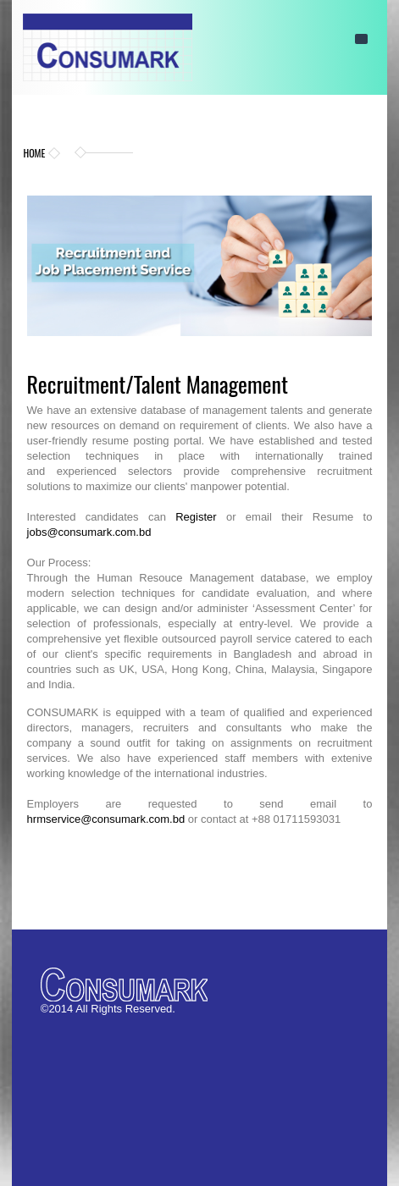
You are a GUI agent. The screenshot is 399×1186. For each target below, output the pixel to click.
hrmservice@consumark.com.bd (106, 819)
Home (34, 153)
